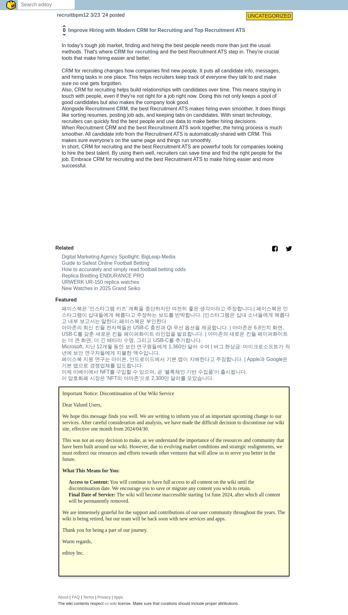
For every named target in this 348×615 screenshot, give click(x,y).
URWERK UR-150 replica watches (100, 282)
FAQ (76, 597)
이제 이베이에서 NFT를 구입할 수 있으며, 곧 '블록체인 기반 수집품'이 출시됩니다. (154, 372)
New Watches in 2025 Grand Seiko (101, 288)
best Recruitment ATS (162, 127)
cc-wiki (111, 603)
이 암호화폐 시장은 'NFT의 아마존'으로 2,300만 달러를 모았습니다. (138, 378)
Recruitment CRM (106, 108)
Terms (88, 597)
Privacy (104, 597)
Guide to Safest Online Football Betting (105, 263)
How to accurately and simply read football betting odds (124, 269)
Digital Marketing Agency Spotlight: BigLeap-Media (118, 256)
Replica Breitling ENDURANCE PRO (103, 275)
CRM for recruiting (135, 51)
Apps (118, 597)
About (63, 597)
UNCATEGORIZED (269, 16)
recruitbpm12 (73, 15)
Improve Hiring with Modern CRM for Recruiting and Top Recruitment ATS (156, 30)
